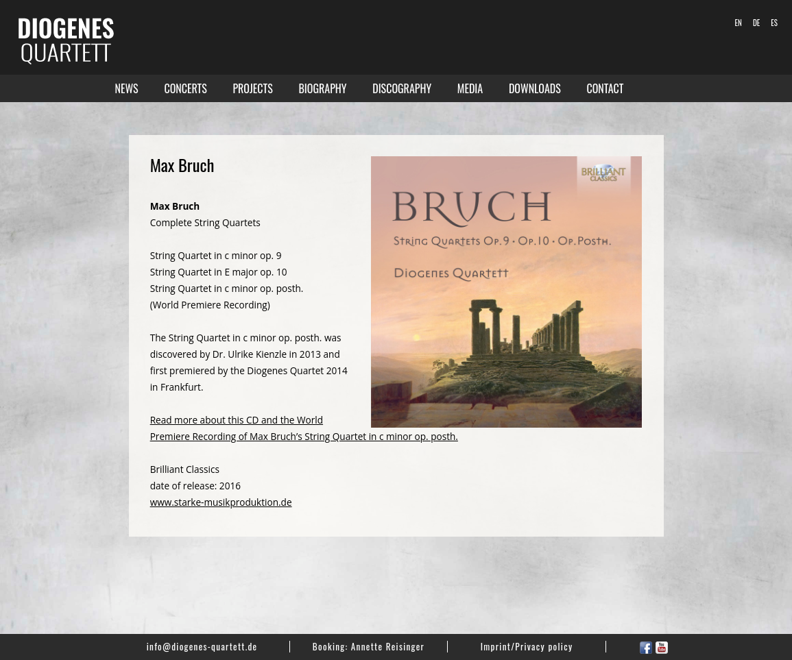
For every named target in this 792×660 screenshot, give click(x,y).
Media (470, 88)
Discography (401, 88)
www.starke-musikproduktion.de (221, 502)
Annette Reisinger (387, 646)
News (127, 88)
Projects (252, 88)
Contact (605, 88)
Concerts (185, 88)
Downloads (535, 88)
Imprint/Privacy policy (527, 646)
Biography (322, 88)
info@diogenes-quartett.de (202, 646)
